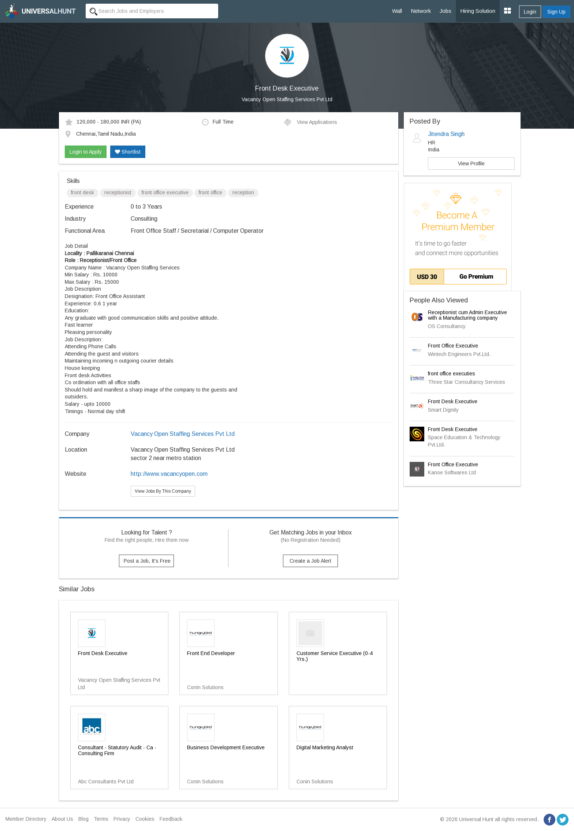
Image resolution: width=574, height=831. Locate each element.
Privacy (121, 819)
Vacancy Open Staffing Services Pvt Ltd (287, 99)
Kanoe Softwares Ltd (452, 472)
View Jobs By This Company (163, 491)
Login (530, 12)
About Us (62, 819)
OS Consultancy (447, 326)
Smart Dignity (443, 410)
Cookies (144, 819)
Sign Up (556, 12)
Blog (83, 819)
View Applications (310, 122)
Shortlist (128, 152)
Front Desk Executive (452, 401)
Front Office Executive (453, 346)
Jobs (445, 11)
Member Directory (25, 819)
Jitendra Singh (446, 134)
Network (421, 11)
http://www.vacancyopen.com (169, 474)
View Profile (471, 163)
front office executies (451, 373)
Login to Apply (86, 152)
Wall (397, 11)
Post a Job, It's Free (147, 561)
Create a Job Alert (310, 561)
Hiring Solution (477, 11)
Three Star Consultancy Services (466, 382)
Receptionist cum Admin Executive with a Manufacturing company (467, 315)
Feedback (171, 819)
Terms (101, 819)
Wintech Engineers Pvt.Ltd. (459, 354)
